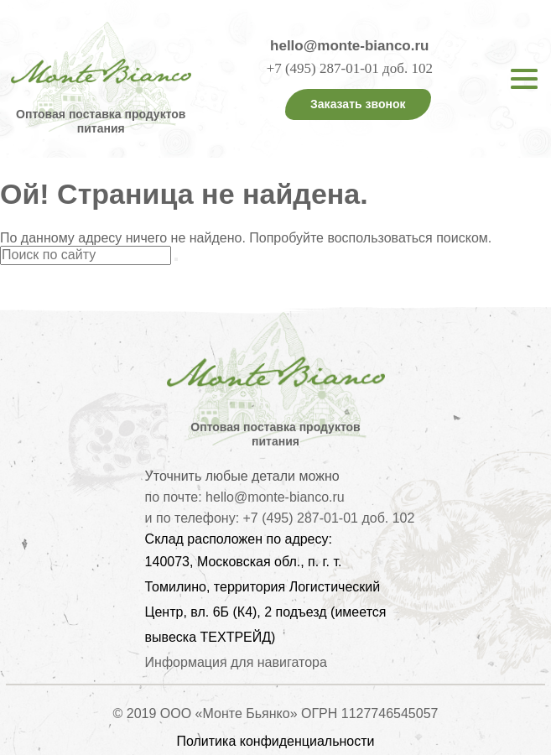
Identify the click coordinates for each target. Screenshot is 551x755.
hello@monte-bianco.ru (349, 46)
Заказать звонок (357, 104)
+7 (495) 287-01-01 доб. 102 (350, 68)
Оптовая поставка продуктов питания (100, 121)
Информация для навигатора (236, 662)
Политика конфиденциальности (275, 741)
